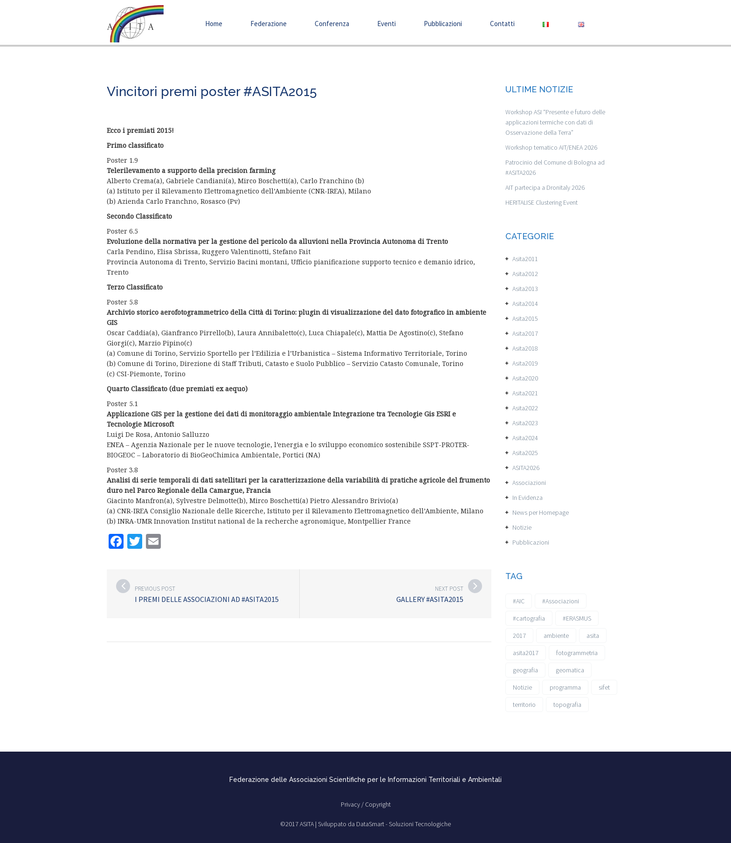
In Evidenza (527, 497)
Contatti (502, 23)
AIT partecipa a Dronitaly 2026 (545, 187)
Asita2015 (525, 318)
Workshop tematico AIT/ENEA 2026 (551, 147)
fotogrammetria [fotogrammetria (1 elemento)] (577, 653)
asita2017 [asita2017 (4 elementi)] (525, 653)
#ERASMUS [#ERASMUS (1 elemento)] (577, 618)
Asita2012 (525, 273)
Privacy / (353, 804)
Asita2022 (525, 408)
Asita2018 (525, 348)
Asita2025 (525, 453)
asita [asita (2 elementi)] (592, 635)
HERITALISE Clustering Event (541, 202)
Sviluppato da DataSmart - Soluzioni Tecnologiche (384, 824)
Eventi (386, 23)
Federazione (268, 23)
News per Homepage (540, 512)
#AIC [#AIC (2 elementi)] (518, 601)
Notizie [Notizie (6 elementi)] (522, 687)
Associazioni (529, 482)
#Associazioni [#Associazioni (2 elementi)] (560, 601)
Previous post (155, 589)
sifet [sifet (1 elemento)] (604, 687)
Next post (449, 589)
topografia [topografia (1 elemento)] (567, 704)
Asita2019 (525, 363)
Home (213, 23)
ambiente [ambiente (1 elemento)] (556, 635)
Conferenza (332, 23)
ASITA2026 (525, 467)
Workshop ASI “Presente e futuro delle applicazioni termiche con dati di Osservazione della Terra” (555, 122)
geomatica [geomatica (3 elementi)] (570, 670)
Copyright (378, 804)
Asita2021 (525, 393)
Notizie (521, 527)
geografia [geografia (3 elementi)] (525, 670)
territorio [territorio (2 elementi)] (524, 704)
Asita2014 (525, 303)
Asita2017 (525, 333)
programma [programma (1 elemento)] (565, 687)
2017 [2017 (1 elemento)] (519, 635)
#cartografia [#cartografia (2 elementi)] (529, 618)
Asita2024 (525, 438)
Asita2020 (525, 378)
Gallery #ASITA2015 (429, 599)
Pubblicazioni (443, 23)
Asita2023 (525, 423)
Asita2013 (525, 288)
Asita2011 (525, 259)
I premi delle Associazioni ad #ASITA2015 (207, 599)
